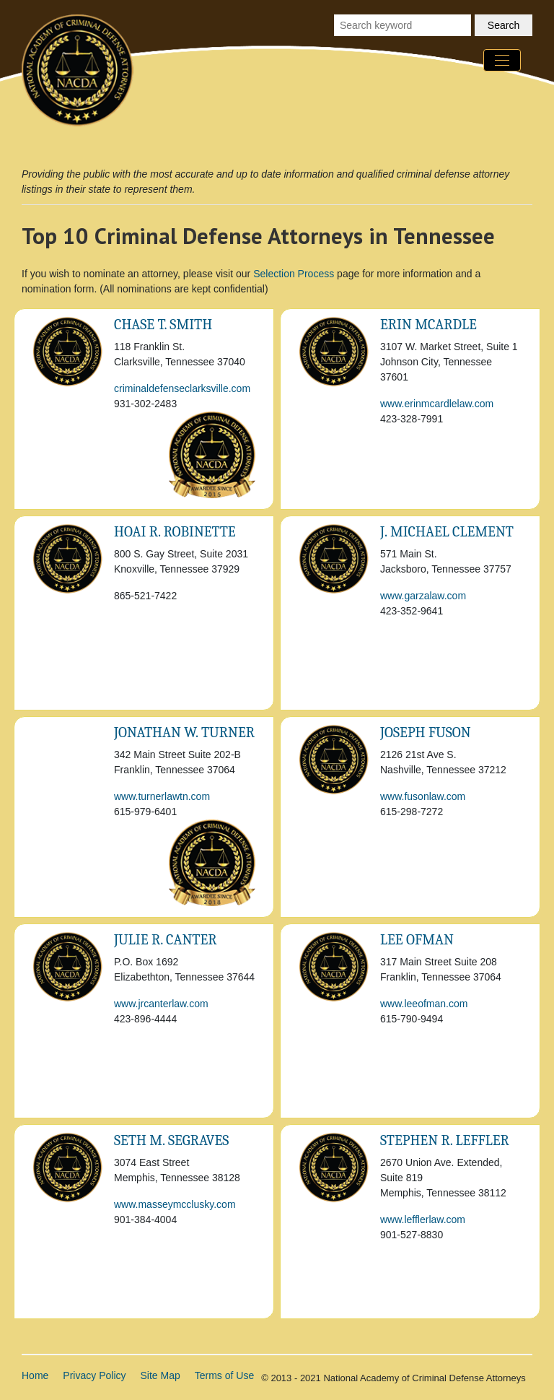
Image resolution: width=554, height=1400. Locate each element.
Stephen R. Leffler (444, 1140)
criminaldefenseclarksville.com (182, 388)
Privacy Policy (94, 1375)
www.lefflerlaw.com (422, 1219)
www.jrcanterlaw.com (161, 1003)
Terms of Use (224, 1375)
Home (35, 1375)
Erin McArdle (428, 324)
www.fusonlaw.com (422, 796)
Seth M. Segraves (171, 1140)
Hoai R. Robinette (175, 531)
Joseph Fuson (425, 732)
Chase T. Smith (163, 324)
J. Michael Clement (447, 531)
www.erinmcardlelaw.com (436, 403)
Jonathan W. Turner (184, 732)
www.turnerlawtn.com (162, 796)
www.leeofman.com (423, 1003)
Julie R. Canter (165, 939)
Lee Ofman (417, 939)
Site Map (160, 1375)
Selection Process (293, 273)
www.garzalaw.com (423, 595)
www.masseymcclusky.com (175, 1204)
